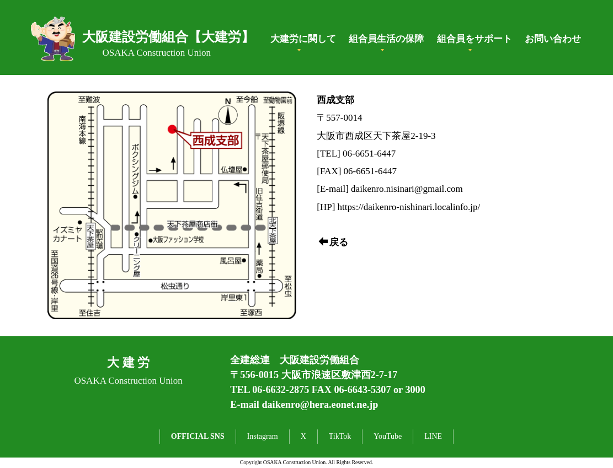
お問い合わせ (553, 39)
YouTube (388, 436)
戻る (333, 242)
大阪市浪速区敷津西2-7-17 (339, 374)
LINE (433, 436)
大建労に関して (303, 39)
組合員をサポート (474, 39)
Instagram (262, 436)
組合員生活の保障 (386, 39)
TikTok (340, 436)
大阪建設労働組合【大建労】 (168, 37)
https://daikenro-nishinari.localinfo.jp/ (409, 207)
